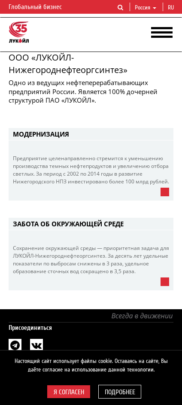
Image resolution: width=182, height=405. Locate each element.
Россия (145, 7)
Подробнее (120, 392)
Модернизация (41, 134)
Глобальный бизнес (40, 7)
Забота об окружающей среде (68, 223)
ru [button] (172, 7)
